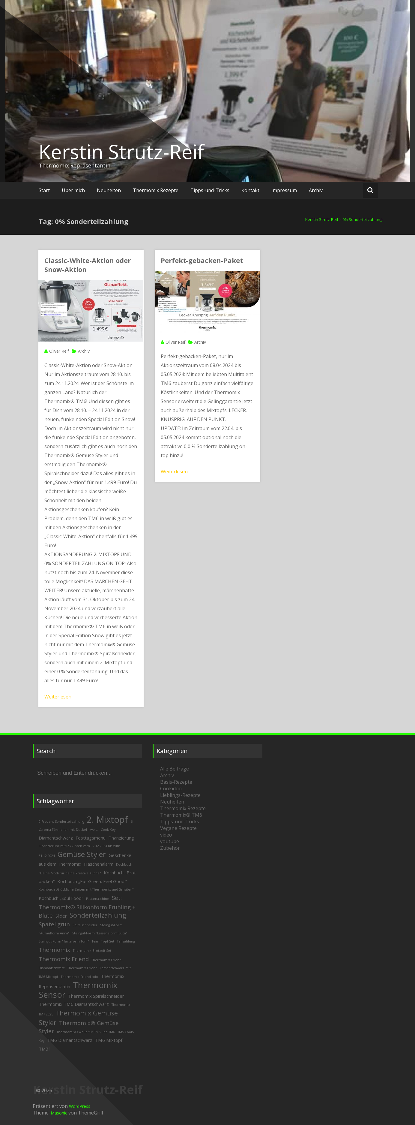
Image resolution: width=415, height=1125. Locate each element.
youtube (169, 841)
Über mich (73, 190)
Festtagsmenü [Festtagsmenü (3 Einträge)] (91, 838)
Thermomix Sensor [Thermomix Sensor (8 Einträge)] (78, 989)
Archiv (316, 190)
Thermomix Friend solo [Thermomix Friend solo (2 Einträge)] (79, 977)
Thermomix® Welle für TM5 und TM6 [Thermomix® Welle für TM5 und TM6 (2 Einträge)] (86, 1032)
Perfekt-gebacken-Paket (202, 260)
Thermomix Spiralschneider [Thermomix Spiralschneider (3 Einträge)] (96, 996)
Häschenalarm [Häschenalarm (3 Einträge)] (98, 864)
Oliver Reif (59, 351)
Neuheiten (109, 190)
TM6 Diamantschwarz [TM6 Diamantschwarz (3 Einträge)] (69, 1040)
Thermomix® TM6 (181, 815)
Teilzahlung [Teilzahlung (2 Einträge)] (126, 941)
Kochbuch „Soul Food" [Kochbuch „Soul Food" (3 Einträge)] (61, 898)
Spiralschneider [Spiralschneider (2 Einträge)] (85, 925)
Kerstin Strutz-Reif (121, 151)
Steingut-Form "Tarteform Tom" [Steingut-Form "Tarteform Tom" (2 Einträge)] (64, 941)
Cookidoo (171, 788)
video (166, 834)
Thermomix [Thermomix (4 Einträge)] (54, 949)
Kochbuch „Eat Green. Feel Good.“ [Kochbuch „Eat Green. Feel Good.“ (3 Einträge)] (92, 881)
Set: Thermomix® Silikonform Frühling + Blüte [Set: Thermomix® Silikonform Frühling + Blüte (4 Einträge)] (87, 906)
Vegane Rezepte (178, 828)
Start (44, 190)
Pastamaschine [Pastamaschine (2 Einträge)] (97, 899)
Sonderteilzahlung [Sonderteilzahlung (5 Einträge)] (98, 915)
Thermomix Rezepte (155, 190)
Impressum (284, 190)
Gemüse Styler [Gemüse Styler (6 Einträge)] (82, 854)
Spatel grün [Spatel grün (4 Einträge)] (54, 924)
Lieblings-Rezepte (180, 795)
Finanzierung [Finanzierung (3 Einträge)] (121, 838)
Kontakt (250, 190)
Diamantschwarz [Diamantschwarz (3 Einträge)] (56, 838)
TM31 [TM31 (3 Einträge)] (45, 1049)
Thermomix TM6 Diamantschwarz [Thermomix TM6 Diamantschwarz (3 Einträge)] (74, 1004)
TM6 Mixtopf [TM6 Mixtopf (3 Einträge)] (108, 1040)
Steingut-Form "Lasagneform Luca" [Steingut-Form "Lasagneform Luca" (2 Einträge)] (99, 933)
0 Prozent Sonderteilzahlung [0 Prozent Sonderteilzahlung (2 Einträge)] (61, 821)
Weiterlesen (57, 696)
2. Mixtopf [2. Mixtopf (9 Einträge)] (107, 819)
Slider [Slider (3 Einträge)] (61, 916)
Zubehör (170, 848)
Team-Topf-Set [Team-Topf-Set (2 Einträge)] (103, 941)
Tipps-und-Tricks (209, 190)
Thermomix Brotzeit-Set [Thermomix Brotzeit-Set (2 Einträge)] (92, 951)
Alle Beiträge (174, 768)
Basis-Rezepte (176, 782)
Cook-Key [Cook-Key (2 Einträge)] (108, 830)
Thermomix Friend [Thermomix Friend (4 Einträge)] (64, 959)
